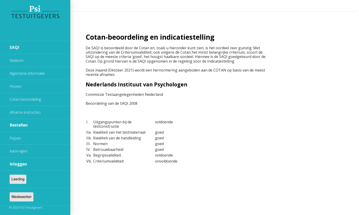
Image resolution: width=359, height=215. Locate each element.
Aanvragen (18, 151)
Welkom (17, 60)
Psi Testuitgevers (31, 207)
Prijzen (15, 138)
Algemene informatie (27, 73)
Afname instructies (25, 112)
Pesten (16, 86)
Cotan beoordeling (25, 99)
